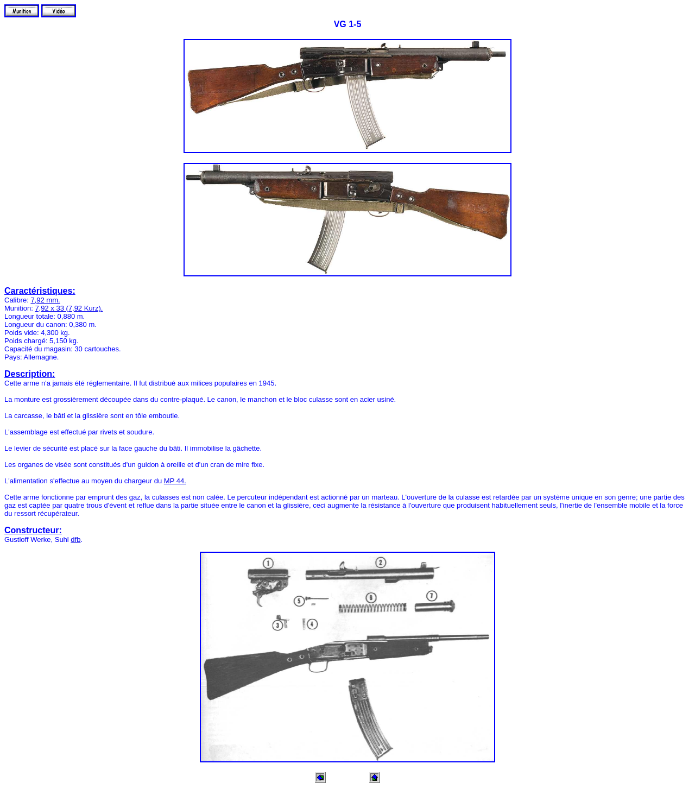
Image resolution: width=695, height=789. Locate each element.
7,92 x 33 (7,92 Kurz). (69, 308)
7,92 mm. (45, 300)
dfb (75, 539)
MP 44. (175, 481)
